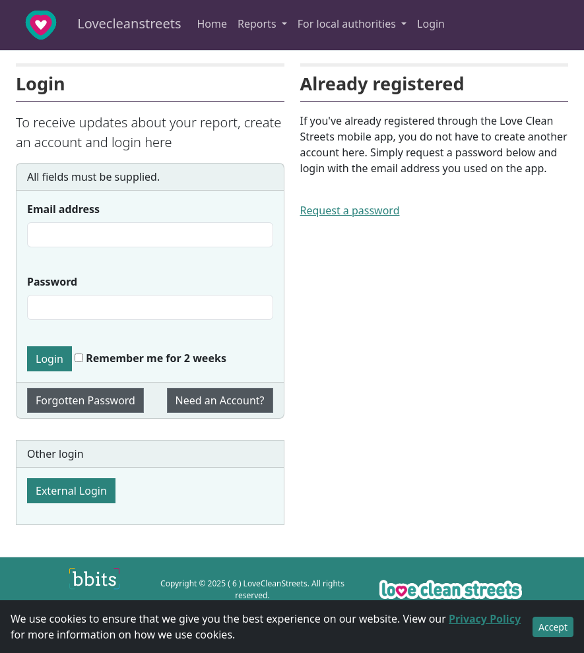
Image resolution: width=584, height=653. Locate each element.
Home (212, 23)
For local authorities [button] (348, 23)
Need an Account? (220, 400)
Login (431, 23)
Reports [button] (258, 23)
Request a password (350, 210)
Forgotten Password (85, 400)
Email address (63, 209)
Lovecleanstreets (94, 25)
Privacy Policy (485, 618)
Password (52, 281)
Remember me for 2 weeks (150, 358)
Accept (553, 627)
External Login (71, 490)
